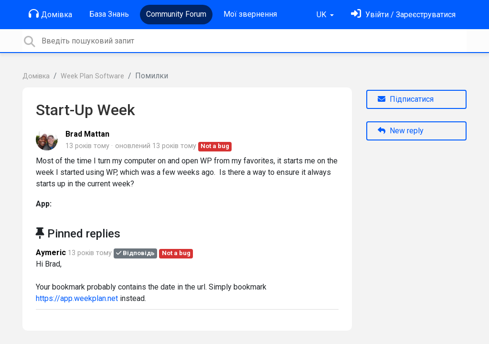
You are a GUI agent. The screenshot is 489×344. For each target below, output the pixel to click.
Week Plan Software (92, 76)
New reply (401, 130)
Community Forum (176, 14)
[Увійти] (403, 14)
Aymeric (51, 252)
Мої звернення (250, 14)
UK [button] (322, 14)
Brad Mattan (87, 134)
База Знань (109, 14)
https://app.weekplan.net (77, 298)
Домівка (50, 14)
